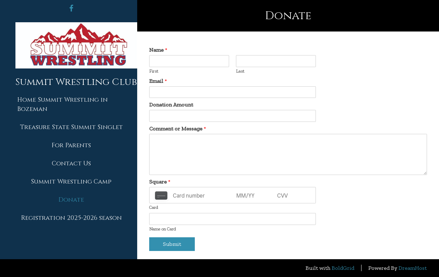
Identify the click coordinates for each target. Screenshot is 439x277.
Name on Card (162, 228)
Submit (172, 244)
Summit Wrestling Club (76, 82)
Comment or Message (177, 128)
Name (158, 50)
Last (240, 71)
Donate (71, 200)
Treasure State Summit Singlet (71, 127)
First (153, 71)
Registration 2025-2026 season (71, 218)
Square (159, 181)
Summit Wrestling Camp (71, 181)
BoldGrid (343, 268)
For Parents (71, 145)
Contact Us (71, 163)
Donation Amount (171, 104)
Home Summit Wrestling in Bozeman (62, 104)
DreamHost (413, 268)
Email (158, 81)
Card (153, 207)
